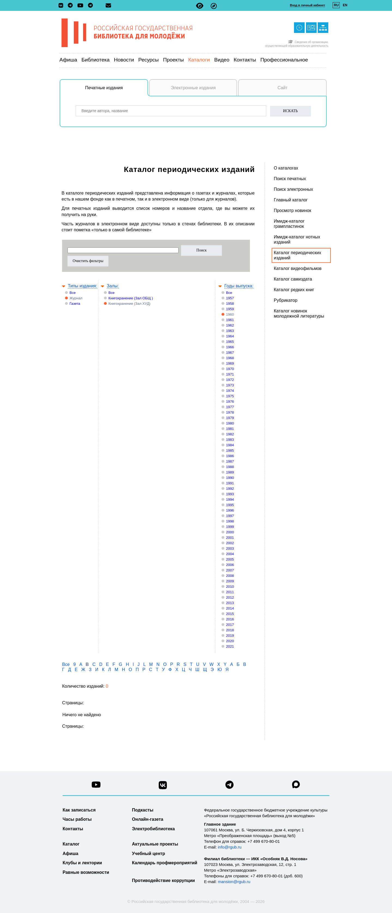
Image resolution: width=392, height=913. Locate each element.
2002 (230, 543)
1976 (230, 401)
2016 (230, 619)
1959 (230, 309)
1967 (230, 353)
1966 (230, 347)
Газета (74, 304)
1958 (230, 304)
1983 (230, 440)
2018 (230, 630)
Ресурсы (148, 60)
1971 (230, 374)
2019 (230, 636)
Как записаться (79, 810)
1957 (230, 298)
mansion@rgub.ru (234, 881)
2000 (230, 532)
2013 (230, 603)
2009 (230, 581)
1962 (230, 325)
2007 (230, 570)
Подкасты (143, 810)
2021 (230, 646)
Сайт (283, 87)
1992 (230, 489)
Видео (221, 60)
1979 (230, 418)
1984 (230, 445)
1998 (230, 521)
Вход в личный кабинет (307, 5)
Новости (124, 60)
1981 (230, 429)
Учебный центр (148, 853)
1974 (230, 391)
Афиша (68, 60)
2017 (230, 625)
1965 (230, 342)
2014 (230, 608)
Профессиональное (284, 60)
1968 (230, 358)
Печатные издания (116, 90)
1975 (230, 396)
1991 (230, 483)
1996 (230, 510)
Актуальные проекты (155, 844)
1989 (230, 472)
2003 (230, 548)
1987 (230, 461)
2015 (230, 614)
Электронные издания (193, 87)
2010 (230, 587)
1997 (230, 516)
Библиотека (95, 60)
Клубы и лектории (82, 862)
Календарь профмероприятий (164, 862)
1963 (230, 331)
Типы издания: (82, 286)
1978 (230, 412)
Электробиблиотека (153, 828)
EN (345, 5)
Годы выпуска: (238, 286)
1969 (230, 363)
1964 (230, 336)
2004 (230, 554)
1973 (230, 385)
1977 (230, 407)
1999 (230, 527)
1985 (230, 450)
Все (72, 293)
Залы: (113, 286)
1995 (230, 505)
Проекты (173, 60)
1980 (230, 423)
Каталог (71, 844)
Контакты (245, 60)
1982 (230, 434)
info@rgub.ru (229, 847)
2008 (230, 576)
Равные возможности (86, 872)
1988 (230, 467)
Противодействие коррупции (163, 880)
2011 (230, 592)
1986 (230, 456)
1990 (230, 478)
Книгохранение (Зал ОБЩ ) (130, 298)
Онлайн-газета (147, 819)
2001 (230, 538)
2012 (230, 597)
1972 (230, 380)
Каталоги (199, 60)
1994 (230, 499)
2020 (230, 641)
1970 (230, 369)
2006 (230, 565)
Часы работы (77, 819)
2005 (230, 559)
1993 (230, 494)
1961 (230, 320)
